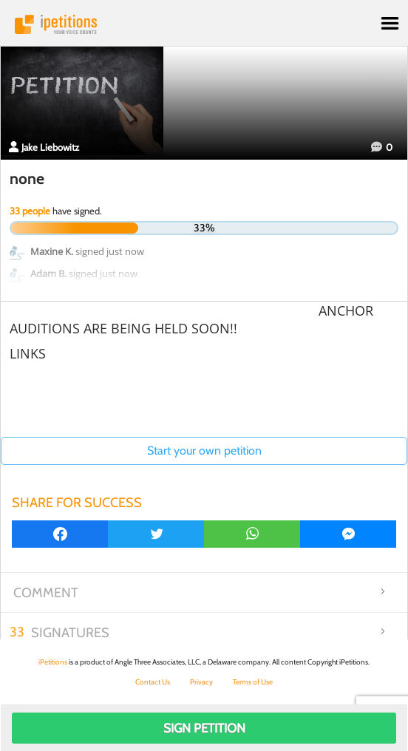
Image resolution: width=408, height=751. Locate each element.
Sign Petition (204, 728)
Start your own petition (204, 451)
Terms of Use (253, 682)
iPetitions (204, 24)
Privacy (201, 682)
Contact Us (152, 682)
